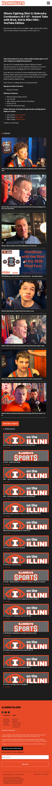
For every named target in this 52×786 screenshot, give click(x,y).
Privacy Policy (16, 722)
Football (5, 722)
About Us (15, 719)
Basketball (6, 721)
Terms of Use (16, 724)
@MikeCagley (20, 119)
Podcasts (6, 724)
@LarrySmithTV (20, 115)
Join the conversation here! (12, 748)
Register (15, 721)
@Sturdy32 (19, 117)
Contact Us (16, 726)
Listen (7, 447)
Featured (6, 719)
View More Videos (10, 424)
